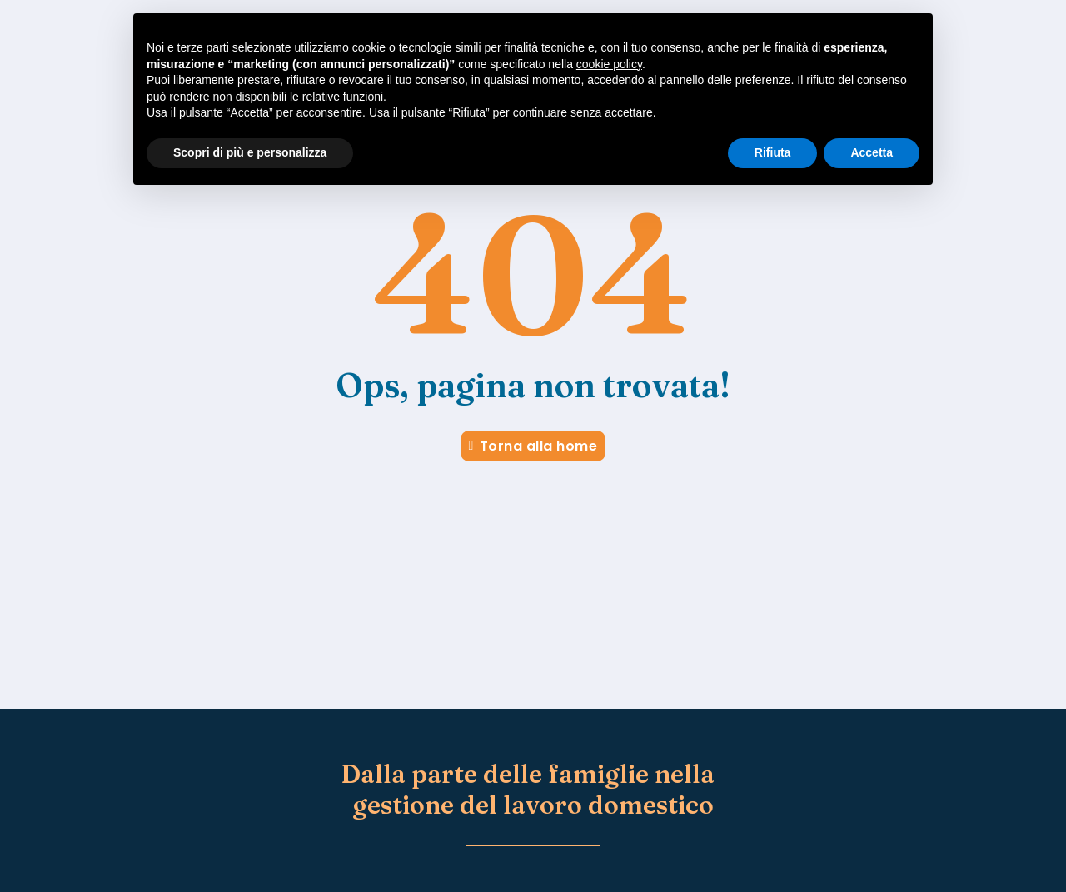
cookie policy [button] (609, 64)
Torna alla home (533, 446)
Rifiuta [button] (773, 152)
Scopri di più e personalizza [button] (249, 152)
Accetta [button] (871, 152)
